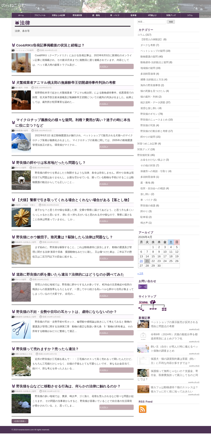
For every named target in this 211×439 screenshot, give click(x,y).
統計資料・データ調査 (152, 102)
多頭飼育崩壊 (147, 73)
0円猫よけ (152, 15)
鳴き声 (144, 222)
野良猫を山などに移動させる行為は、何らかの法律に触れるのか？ (73, 392)
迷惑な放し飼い (149, 108)
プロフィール (39, 15)
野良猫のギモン (149, 114)
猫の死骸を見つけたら (152, 91)
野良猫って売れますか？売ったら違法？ (50, 354)
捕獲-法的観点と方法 (23, 359)
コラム (190, 15)
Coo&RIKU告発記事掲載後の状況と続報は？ (53, 45)
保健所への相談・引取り (25, 211)
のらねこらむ (14, 5)
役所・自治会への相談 (152, 188)
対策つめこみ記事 (147, 143)
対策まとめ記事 (58, 15)
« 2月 (140, 273)
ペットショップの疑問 (24, 50)
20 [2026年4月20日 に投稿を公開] (141, 261)
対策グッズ (171, 15)
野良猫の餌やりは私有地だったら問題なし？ (54, 162)
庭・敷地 (96, 15)
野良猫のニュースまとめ (154, 119)
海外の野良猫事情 (150, 85)
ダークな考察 (147, 45)
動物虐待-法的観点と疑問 (25, 248)
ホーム (21, 15)
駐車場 (133, 15)
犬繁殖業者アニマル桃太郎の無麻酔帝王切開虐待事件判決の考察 (70, 82)
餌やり (144, 211)
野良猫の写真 (147, 125)
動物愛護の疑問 (21, 130)
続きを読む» (126, 67)
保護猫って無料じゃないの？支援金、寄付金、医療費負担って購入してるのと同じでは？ (167, 374)
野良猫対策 (77, 15)
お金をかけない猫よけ (152, 159)
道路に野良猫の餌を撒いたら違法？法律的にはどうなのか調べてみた (75, 280)
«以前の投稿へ (20, 427)
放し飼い (145, 194)
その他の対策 (147, 165)
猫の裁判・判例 (21, 88)
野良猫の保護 (147, 205)
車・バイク (114, 15)
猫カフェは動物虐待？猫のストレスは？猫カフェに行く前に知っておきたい (167, 391)
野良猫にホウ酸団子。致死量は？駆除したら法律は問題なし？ (68, 242)
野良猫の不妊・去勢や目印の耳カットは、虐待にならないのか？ (71, 317)
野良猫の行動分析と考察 (154, 131)
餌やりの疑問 (20, 168)
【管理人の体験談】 (151, 39)
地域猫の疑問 (147, 68)
